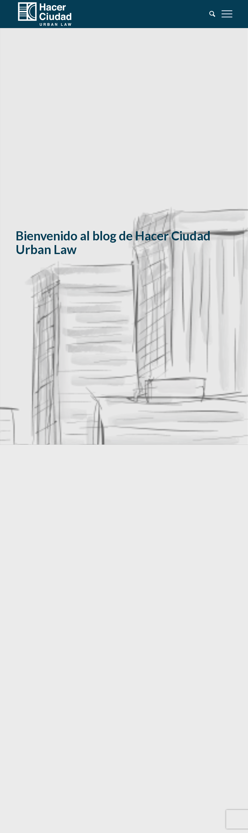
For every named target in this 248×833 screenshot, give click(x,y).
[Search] (209, 14)
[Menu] (223, 14)
